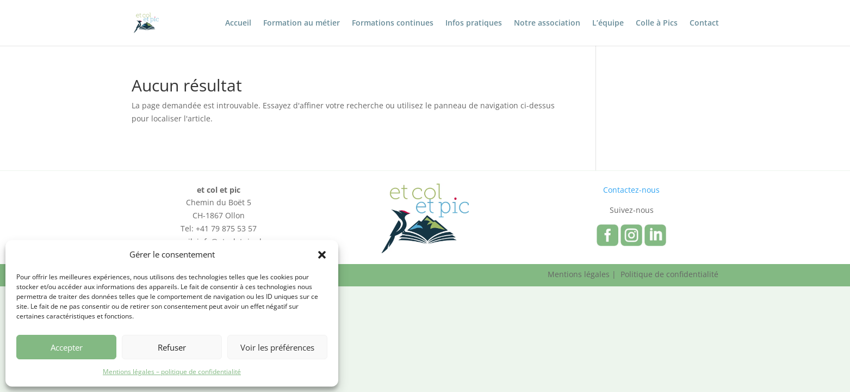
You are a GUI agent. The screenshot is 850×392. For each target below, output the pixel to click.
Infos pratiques (473, 23)
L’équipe (608, 23)
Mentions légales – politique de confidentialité (172, 371)
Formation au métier (301, 23)
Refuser (172, 347)
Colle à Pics (657, 23)
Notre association (547, 23)
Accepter (67, 347)
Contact (704, 23)
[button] (322, 254)
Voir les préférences (277, 347)
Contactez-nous (631, 190)
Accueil (238, 23)
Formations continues (392, 23)
